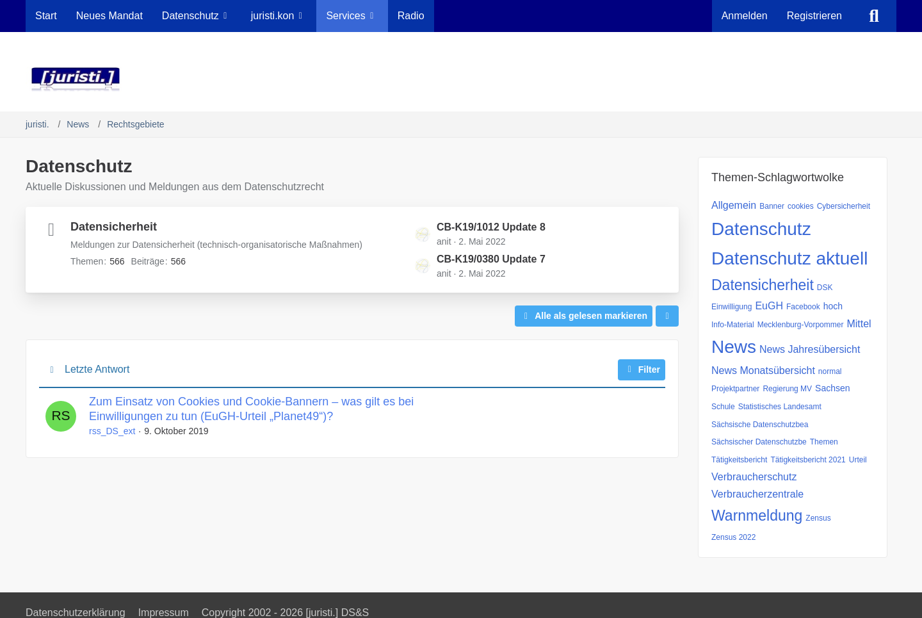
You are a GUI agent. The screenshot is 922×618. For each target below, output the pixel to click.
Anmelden (745, 15)
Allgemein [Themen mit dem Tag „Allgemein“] (733, 205)
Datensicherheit (113, 226)
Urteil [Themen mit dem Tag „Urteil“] (858, 459)
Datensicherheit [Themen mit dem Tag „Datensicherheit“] (762, 285)
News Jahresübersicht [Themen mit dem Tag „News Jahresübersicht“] (809, 349)
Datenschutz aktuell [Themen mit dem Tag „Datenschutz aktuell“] (789, 258)
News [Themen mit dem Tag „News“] (733, 347)
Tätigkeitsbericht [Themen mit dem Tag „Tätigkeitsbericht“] (739, 459)
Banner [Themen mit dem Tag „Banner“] (771, 206)
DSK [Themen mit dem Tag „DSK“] (825, 287)
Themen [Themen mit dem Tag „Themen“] (824, 441)
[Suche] (874, 16)
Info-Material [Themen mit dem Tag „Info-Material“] (732, 324)
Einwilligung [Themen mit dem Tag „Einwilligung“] (731, 306)
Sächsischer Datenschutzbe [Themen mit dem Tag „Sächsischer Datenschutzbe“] (759, 441)
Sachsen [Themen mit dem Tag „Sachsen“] (832, 388)
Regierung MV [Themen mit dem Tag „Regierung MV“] (787, 388)
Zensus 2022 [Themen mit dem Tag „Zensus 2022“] (733, 537)
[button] (667, 316)
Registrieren (814, 15)
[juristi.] (461, 79)
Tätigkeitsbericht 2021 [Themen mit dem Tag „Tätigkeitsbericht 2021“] (807, 459)
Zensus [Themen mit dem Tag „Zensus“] (817, 518)
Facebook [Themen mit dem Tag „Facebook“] (803, 306)
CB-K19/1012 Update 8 (491, 227)
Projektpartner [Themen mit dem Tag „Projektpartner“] (735, 388)
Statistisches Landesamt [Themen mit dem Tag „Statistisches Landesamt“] (779, 406)
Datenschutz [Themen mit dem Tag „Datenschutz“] (761, 229)
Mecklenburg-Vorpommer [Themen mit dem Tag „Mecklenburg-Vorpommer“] (800, 324)
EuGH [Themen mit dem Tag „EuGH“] (769, 305)
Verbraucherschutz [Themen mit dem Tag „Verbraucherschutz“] (754, 476)
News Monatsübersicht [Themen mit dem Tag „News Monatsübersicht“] (763, 370)
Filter (641, 369)
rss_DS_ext (112, 431)
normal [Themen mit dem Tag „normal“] (830, 371)
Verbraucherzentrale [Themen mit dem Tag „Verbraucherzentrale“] (757, 494)
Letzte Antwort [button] (97, 369)
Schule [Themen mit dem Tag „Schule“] (723, 406)
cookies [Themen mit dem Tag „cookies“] (801, 206)
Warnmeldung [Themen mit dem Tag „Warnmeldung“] (756, 515)
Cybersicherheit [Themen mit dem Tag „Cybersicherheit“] (843, 206)
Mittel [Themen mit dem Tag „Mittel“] (858, 323)
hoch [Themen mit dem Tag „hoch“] (833, 306)
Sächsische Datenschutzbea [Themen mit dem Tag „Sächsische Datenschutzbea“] (759, 424)
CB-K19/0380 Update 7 (491, 259)
